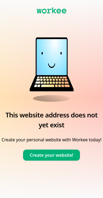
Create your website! (51, 155)
